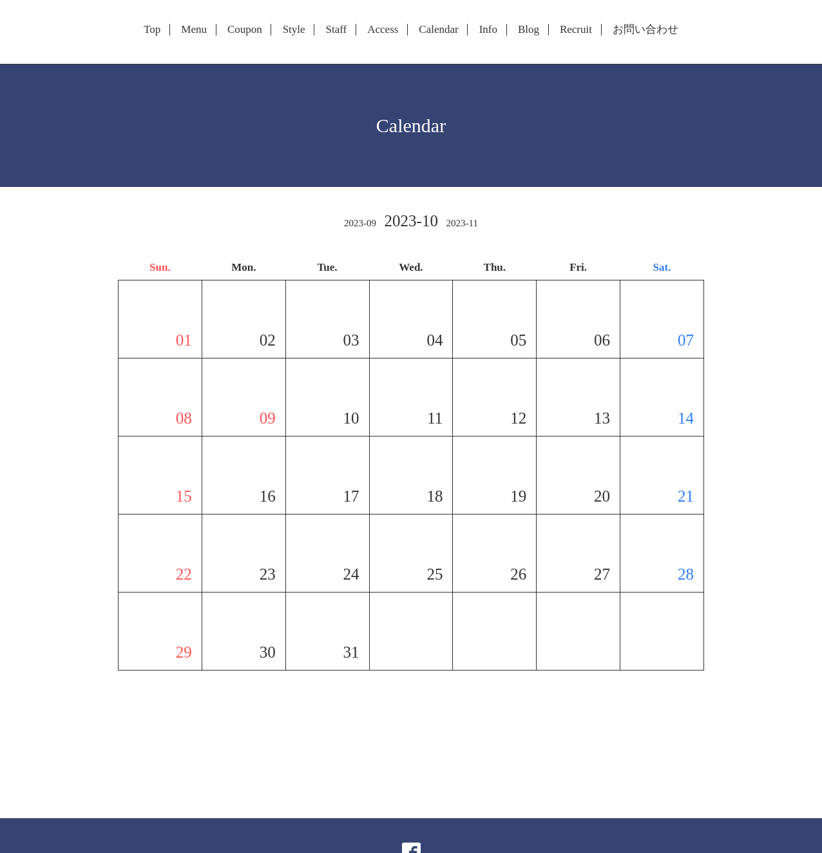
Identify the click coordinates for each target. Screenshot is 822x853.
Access (382, 29)
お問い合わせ (645, 29)
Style (294, 29)
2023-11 (461, 223)
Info (488, 29)
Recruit (576, 29)
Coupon (244, 29)
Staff (336, 29)
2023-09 (360, 223)
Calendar (438, 29)
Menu (194, 29)
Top (152, 29)
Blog (528, 29)
